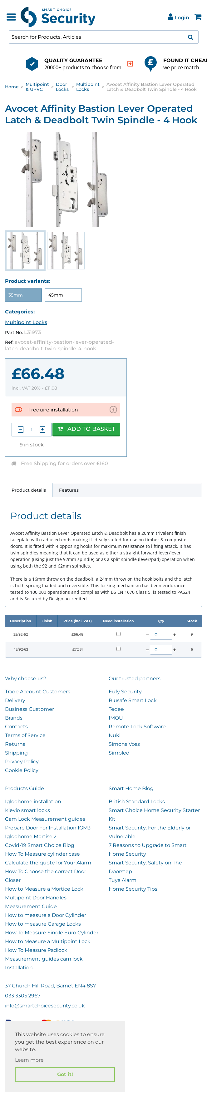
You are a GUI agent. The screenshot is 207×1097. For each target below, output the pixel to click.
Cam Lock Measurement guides (45, 819)
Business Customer (29, 709)
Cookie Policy (21, 770)
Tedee (116, 709)
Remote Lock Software (137, 727)
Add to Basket (86, 429)
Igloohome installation (33, 801)
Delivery (15, 700)
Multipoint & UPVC (37, 87)
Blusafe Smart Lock (133, 700)
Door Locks (62, 87)
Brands (13, 718)
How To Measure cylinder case (42, 854)
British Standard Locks (137, 801)
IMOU (116, 718)
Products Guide (24, 788)
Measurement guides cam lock (44, 959)
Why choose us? (25, 678)
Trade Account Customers (37, 692)
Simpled (119, 753)
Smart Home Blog (131, 788)
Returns (15, 744)
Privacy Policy (22, 762)
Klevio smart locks (27, 810)
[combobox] (104, 37)
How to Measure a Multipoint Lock (48, 941)
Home (12, 86)
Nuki (115, 735)
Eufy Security (125, 692)
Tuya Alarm (122, 880)
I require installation (53, 410)
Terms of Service (25, 735)
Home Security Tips (133, 889)
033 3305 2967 (22, 996)
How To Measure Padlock (36, 950)
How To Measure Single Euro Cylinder (51, 933)
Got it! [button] (65, 1074)
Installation (19, 968)
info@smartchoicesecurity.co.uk (45, 1006)
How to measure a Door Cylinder (45, 915)
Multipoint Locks (88, 87)
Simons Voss (124, 744)
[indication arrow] (130, 64)
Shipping (16, 753)
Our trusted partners (134, 678)
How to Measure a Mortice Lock (44, 889)
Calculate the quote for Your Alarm (48, 863)
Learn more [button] (29, 1060)
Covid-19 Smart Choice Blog (39, 845)
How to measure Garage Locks (43, 924)
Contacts (16, 727)
